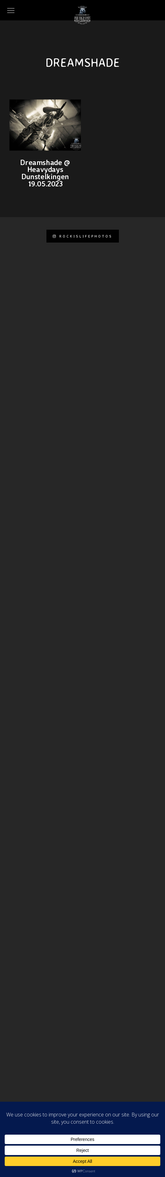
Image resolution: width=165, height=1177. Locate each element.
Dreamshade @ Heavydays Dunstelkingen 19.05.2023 (45, 173)
